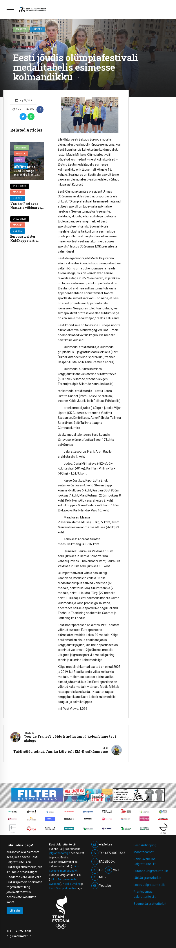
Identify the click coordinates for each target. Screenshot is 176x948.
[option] (89, 115)
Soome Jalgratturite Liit (150, 901)
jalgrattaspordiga (59, 851)
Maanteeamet (144, 850)
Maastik (20, 153)
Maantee (21, 29)
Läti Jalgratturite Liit (147, 876)
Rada (19, 159)
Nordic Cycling (72, 881)
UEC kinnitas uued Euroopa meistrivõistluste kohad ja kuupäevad (27, 175)
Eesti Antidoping (145, 843)
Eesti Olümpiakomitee (62, 886)
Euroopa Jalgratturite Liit (151, 869)
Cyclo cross (19, 186)
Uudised (37, 29)
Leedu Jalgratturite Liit (149, 883)
